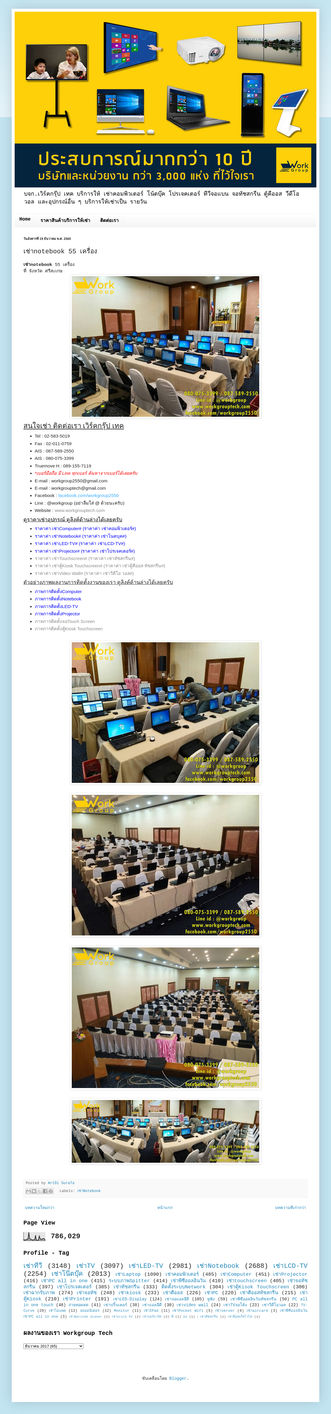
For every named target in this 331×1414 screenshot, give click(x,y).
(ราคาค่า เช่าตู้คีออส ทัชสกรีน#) (134, 565)
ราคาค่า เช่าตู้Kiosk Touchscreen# (69, 565)
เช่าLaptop (128, 1274)
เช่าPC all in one (64, 1281)
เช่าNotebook (89, 1191)
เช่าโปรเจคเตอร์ (74, 1287)
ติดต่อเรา (109, 220)
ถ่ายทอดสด (78, 1305)
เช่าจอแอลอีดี (177, 1299)
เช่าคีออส (173, 1293)
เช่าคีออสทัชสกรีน (259, 1293)
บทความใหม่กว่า (39, 1207)
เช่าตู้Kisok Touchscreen (258, 1287)
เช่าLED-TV (146, 1266)
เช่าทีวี (32, 1266)
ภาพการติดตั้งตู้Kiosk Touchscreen (69, 628)
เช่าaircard (257, 1311)
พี (172, 1317)
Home (24, 219)
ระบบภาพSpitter (129, 1281)
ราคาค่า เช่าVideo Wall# (59, 573)
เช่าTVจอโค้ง (235, 1305)
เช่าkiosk (130, 1293)
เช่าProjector (290, 1274)
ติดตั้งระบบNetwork (183, 1287)
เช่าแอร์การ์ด (152, 1317)
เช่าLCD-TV (290, 1266)
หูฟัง (211, 1299)
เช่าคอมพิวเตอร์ (182, 1274)
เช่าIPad (151, 1311)
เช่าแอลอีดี (152, 1305)
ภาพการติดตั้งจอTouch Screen (65, 621)
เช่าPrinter (77, 1299)
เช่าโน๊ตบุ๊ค (67, 1274)
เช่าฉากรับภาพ (39, 1293)
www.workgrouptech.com (80, 510)
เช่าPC (211, 1293)
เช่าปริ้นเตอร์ (115, 1305)
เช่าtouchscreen (247, 1281)
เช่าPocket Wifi (188, 1311)
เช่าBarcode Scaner (85, 1317)
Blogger (178, 1378)
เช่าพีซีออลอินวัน (188, 1281)
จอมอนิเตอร (90, 1311)
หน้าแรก (165, 1207)
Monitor (121, 1311)
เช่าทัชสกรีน (126, 1287)
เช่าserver (224, 1311)
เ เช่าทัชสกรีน (207, 1317)
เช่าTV (85, 1266)
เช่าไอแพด (57, 1311)
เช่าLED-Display (130, 1299)
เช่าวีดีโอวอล (274, 1305)
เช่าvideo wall (192, 1305)
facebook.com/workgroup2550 (88, 495)
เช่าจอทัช (87, 1293)
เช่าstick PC (122, 1317)
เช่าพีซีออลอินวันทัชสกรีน (254, 1299)
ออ (185, 1317)
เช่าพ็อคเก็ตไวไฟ (240, 1317)
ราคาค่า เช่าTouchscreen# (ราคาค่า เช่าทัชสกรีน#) (85, 558)
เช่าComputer (236, 1274)
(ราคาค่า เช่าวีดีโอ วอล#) (109, 573)
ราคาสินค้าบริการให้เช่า (65, 220)
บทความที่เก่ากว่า (290, 1207)
